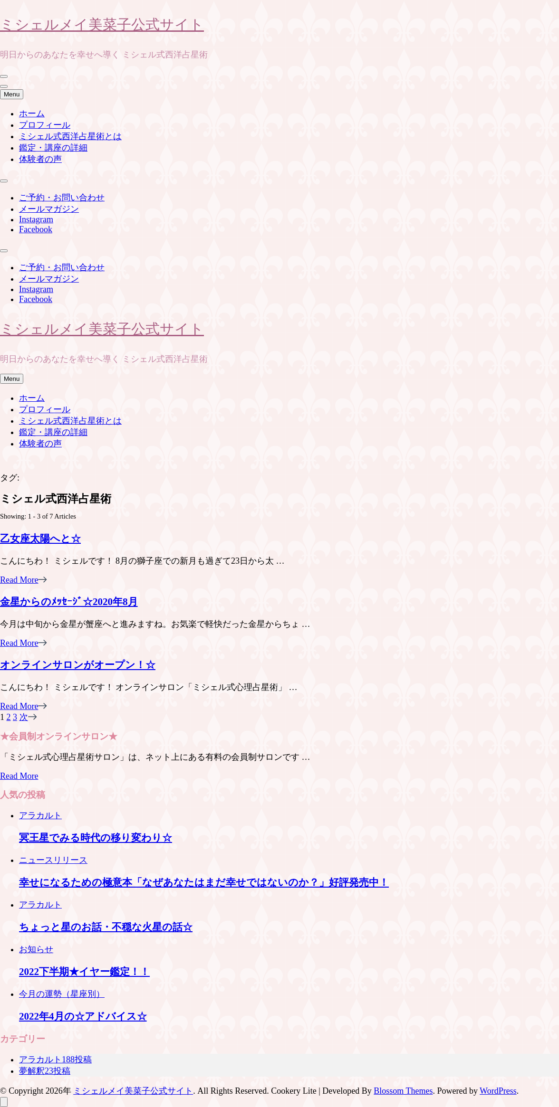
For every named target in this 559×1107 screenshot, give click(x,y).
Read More (23, 580)
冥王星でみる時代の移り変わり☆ (95, 837)
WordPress (498, 1091)
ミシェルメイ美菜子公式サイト (102, 24)
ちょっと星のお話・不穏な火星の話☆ (106, 927)
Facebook (35, 229)
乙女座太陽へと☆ (40, 538)
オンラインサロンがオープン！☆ (77, 665)
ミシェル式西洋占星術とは (70, 136)
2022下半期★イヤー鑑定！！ (84, 971)
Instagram (36, 219)
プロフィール (44, 125)
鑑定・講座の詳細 (53, 147)
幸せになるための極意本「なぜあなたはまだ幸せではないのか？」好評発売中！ (204, 882)
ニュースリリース (53, 860)
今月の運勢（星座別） (62, 994)
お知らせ (36, 949)
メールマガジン (49, 209)
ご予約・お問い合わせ (62, 197)
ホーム (32, 113)
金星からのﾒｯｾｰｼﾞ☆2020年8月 (69, 601)
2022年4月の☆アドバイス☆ (83, 1016)
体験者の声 (40, 159)
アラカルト (40, 815)
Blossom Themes (403, 1091)
